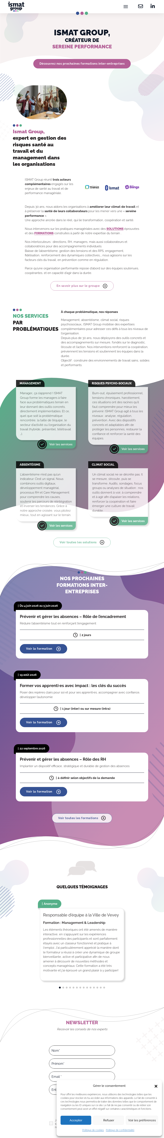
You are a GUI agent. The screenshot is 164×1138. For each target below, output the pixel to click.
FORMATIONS (44, 233)
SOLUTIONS (115, 229)
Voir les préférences (142, 1120)
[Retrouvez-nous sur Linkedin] (151, 6)
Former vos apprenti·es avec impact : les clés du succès (73, 685)
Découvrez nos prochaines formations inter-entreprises (82, 63)
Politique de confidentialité (120, 1130)
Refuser (108, 1120)
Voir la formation (43, 648)
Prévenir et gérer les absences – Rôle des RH (63, 759)
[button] (156, 1086)
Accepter (76, 1120)
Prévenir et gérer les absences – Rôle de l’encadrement (73, 616)
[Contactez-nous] (140, 6)
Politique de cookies (93, 1130)
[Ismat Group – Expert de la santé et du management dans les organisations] (16, 7)
